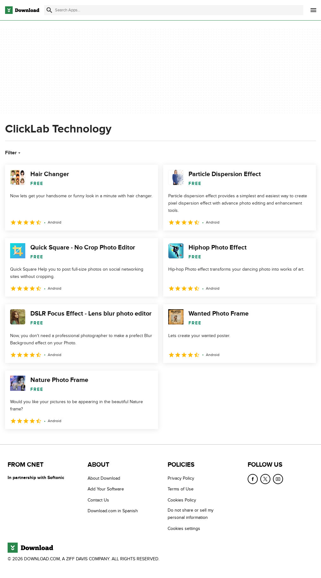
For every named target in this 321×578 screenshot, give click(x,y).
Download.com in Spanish (113, 510)
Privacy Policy (181, 478)
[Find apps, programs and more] (173, 10)
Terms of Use (181, 489)
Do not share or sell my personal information (190, 513)
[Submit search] (49, 10)
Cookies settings (184, 528)
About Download (104, 478)
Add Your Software (106, 489)
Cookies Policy (182, 500)
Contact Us (98, 500)
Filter (13, 153)
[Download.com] (22, 10)
